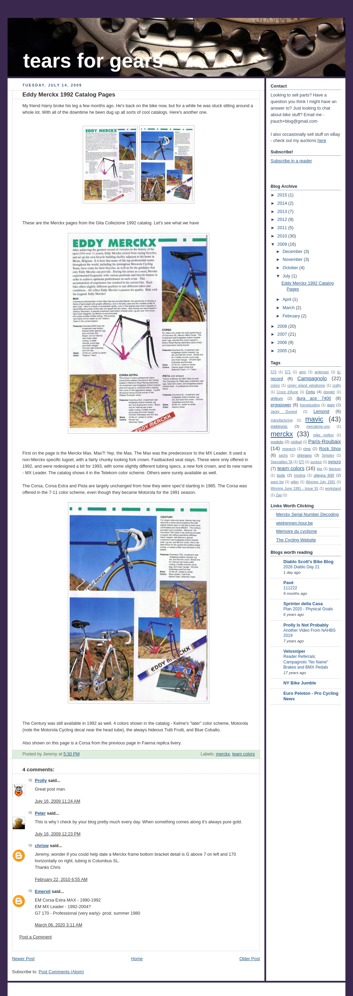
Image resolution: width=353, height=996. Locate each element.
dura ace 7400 (313, 398)
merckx (223, 754)
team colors (243, 754)
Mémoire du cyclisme (296, 531)
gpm (331, 405)
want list (277, 482)
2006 (283, 342)
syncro (334, 461)
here (321, 140)
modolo (277, 442)
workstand (333, 488)
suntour (316, 462)
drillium (277, 398)
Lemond (321, 411)
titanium (335, 469)
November (293, 259)
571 (288, 372)
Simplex (328, 455)
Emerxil (43, 891)
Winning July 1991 (320, 482)
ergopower (281, 405)
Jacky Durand (284, 412)
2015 (283, 195)
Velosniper (294, 651)
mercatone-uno (318, 426)
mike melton (323, 435)
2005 (283, 350)
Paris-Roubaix (324, 441)
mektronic (279, 426)
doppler (329, 392)
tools (281, 475)
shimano (304, 455)
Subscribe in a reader (291, 161)
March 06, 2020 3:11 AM (58, 925)
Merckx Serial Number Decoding (307, 514)
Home (137, 958)
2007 (283, 334)
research (288, 449)
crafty (336, 385)
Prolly (41, 780)
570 (273, 372)
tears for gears (93, 60)
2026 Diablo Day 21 (301, 567)
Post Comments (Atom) (61, 971)
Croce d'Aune (287, 392)
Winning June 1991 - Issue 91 (294, 488)
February (292, 316)
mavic (314, 419)
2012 (283, 219)
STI (301, 462)
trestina (299, 475)
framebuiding (310, 405)
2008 (283, 326)
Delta (310, 392)
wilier (295, 482)
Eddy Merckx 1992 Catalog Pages (68, 94)
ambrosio (321, 372)
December (293, 251)
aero (302, 372)
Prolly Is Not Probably (306, 625)
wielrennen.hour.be (294, 523)
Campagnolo (312, 378)
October (291, 267)
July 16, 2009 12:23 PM (58, 834)
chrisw (42, 845)
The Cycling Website (296, 540)
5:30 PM (71, 754)
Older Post (249, 958)
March (289, 307)
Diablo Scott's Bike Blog (308, 561)
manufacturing (282, 420)
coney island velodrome (306, 385)
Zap (279, 495)
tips (319, 469)
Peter (40, 813)
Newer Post (23, 958)
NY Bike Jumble (299, 683)
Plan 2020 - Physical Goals (308, 609)
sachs (283, 455)
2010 (283, 236)
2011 (283, 227)
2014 (283, 203)
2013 (283, 211)
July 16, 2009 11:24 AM (57, 801)
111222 (290, 588)
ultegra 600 (324, 475)
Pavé (288, 582)
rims (307, 449)
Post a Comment (35, 937)
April (288, 299)
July (287, 276)
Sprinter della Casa (303, 603)
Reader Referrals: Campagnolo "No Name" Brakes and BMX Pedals (305, 662)
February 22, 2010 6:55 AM (61, 879)
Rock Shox (330, 448)
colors (275, 385)
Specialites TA (282, 462)
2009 (283, 244)
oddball (296, 442)
